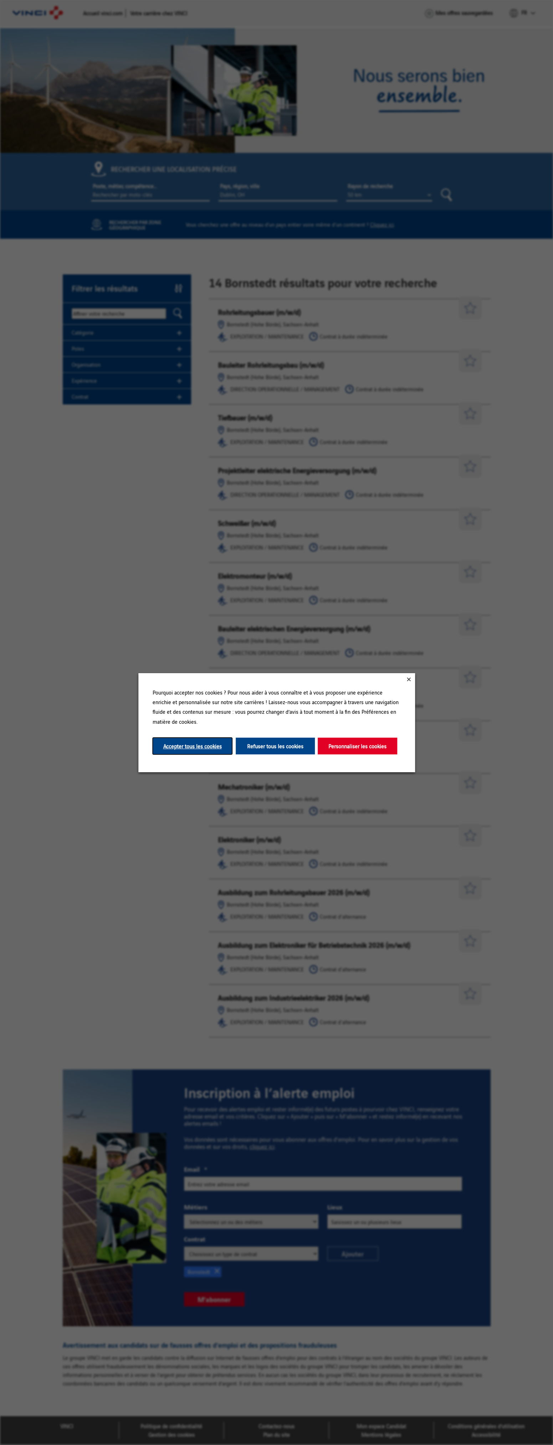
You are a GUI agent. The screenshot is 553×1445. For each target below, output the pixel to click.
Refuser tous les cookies (275, 745)
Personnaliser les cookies (357, 745)
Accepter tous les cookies (192, 745)
